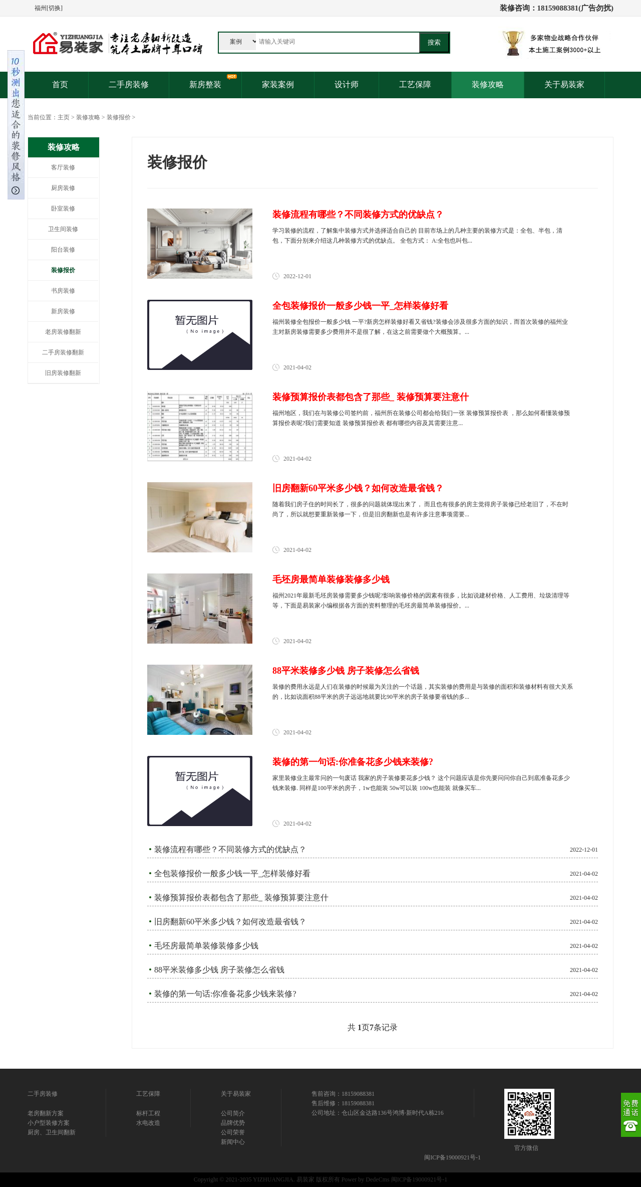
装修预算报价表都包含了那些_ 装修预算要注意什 (370, 397)
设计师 (347, 84)
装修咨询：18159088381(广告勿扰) (557, 8)
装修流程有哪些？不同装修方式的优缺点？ (358, 215)
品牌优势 (233, 1122)
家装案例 (278, 84)
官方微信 (526, 1147)
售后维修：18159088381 (343, 1103)
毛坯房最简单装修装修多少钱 (331, 579)
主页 (64, 117)
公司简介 (233, 1113)
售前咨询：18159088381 (343, 1093)
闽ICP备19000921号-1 (452, 1157)
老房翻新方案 (46, 1113)
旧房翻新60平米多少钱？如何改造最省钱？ (358, 488)
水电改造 (148, 1122)
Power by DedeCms (366, 1179)
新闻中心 (233, 1141)
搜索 (434, 42)
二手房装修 (129, 84)
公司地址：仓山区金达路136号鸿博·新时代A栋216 (377, 1112)
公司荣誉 (233, 1132)
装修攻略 (488, 84)
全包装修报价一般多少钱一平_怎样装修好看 (360, 306)
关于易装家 (564, 84)
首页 (60, 84)
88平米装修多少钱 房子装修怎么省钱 (345, 671)
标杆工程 (148, 1113)
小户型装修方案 (49, 1122)
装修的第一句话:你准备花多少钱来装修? (352, 762)
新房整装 (205, 84)
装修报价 (119, 117)
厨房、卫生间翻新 (52, 1132)
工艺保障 (415, 84)
